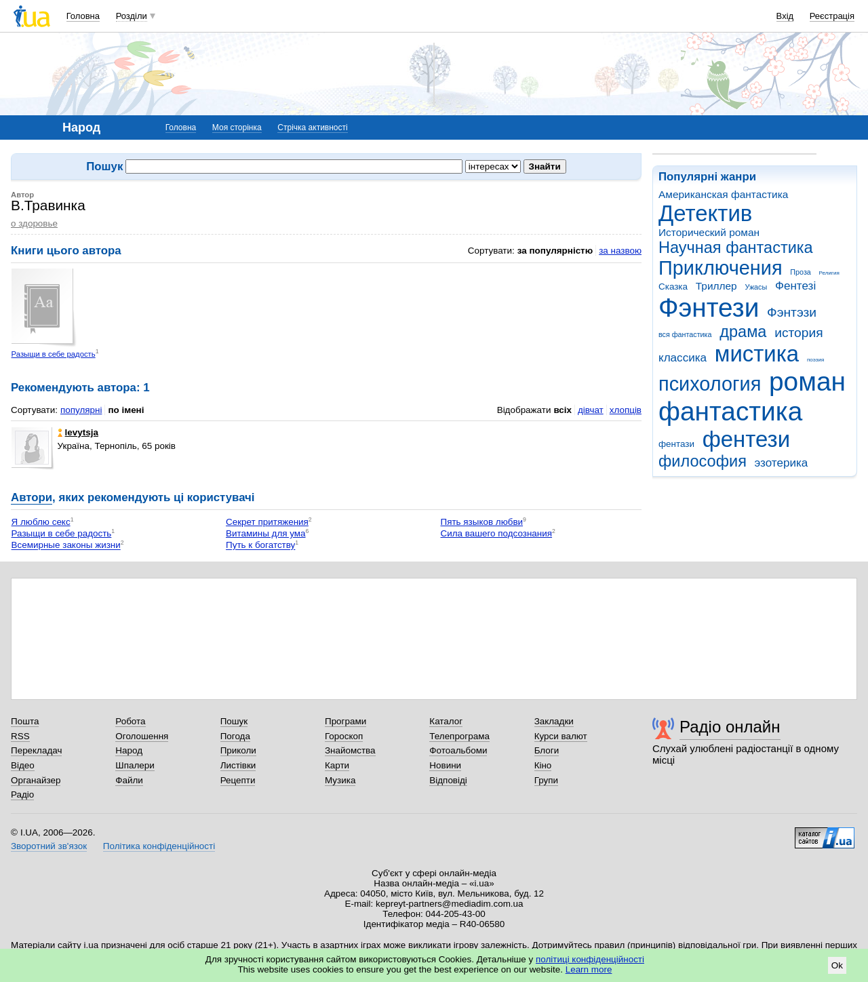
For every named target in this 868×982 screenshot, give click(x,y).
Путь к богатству (260, 546)
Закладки (554, 721)
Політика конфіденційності (159, 846)
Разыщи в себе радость (54, 354)
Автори (31, 497)
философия (702, 461)
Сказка (673, 286)
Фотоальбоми (458, 750)
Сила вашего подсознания (497, 533)
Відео (23, 765)
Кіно (543, 765)
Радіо (22, 794)
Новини (445, 765)
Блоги (546, 750)
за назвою (620, 251)
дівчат (591, 410)
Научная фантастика (735, 247)
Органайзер (35, 780)
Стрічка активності (312, 127)
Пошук (234, 721)
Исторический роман (709, 232)
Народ (128, 750)
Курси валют (560, 736)
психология (709, 384)
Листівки (238, 765)
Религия (829, 273)
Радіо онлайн (730, 727)
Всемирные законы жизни (66, 546)
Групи (546, 780)
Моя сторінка (237, 127)
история (798, 333)
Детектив (705, 213)
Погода (235, 736)
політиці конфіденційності (590, 959)
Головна (83, 16)
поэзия (815, 360)
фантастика (730, 411)
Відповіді (448, 780)
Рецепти (238, 780)
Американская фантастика (723, 194)
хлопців (626, 410)
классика (682, 357)
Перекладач (36, 750)
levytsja (78, 432)
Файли (129, 780)
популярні (81, 410)
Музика (340, 780)
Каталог (445, 721)
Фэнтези (708, 307)
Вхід (785, 16)
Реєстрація (832, 16)
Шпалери (134, 765)
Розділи (131, 16)
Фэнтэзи (791, 312)
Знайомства (350, 750)
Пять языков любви (482, 522)
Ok (837, 965)
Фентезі (795, 285)
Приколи (238, 750)
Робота (130, 721)
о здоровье (34, 223)
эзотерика (781, 462)
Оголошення (141, 736)
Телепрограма (459, 736)
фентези (746, 439)
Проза (800, 272)
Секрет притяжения (267, 522)
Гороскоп (344, 736)
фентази (676, 444)
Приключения (720, 268)
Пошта (25, 721)
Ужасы (756, 287)
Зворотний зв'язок (49, 846)
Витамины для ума (265, 533)
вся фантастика (685, 334)
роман (807, 381)
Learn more (589, 969)
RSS (20, 736)
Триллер (716, 286)
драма (742, 331)
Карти (337, 765)
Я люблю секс (41, 522)
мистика (757, 353)
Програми (345, 721)
